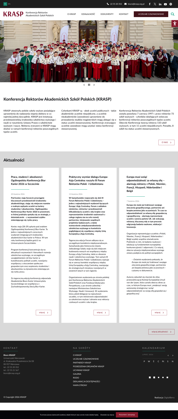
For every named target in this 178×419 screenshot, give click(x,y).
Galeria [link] (77, 374)
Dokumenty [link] (107, 14)
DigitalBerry (169, 398)
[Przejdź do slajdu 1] (87, 79)
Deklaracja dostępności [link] (86, 382)
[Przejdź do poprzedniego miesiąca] (168, 356)
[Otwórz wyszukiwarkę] (172, 14)
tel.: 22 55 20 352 (11, 367)
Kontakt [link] (123, 14)
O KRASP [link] (71, 14)
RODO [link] (76, 378)
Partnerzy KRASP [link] (82, 363)
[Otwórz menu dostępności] (174, 23)
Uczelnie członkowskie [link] (151, 14)
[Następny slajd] (94, 85)
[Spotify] (170, 4)
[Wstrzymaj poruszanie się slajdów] (89, 85)
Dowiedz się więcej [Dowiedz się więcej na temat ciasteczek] (107, 415)
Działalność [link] (88, 14)
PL (5, 4)
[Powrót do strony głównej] (29, 14)
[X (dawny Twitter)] (154, 4)
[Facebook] (149, 4)
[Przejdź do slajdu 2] (91, 78)
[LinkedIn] (160, 4)
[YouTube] (165, 4)
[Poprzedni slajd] (84, 85)
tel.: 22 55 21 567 (11, 370)
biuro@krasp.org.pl (12, 373)
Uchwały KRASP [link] (81, 370)
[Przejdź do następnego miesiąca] (172, 356)
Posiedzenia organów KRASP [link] (88, 367)
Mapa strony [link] (80, 385)
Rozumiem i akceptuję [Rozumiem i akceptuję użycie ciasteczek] (127, 415)
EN (9, 4)
